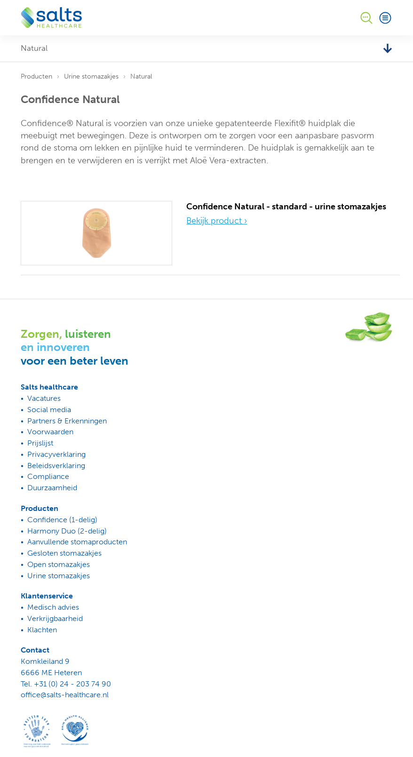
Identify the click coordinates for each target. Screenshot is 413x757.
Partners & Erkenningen (67, 420)
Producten (36, 76)
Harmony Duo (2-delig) (67, 530)
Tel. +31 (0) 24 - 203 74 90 (66, 683)
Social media (49, 409)
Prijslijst (40, 442)
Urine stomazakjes (91, 76)
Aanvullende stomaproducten (77, 541)
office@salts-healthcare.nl (65, 694)
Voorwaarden (50, 431)
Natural (141, 76)
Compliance (48, 476)
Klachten (42, 629)
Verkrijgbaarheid (55, 618)
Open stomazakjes (58, 564)
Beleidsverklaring (56, 465)
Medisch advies (53, 607)
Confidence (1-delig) (62, 519)
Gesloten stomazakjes (64, 553)
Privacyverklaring (56, 454)
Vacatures (44, 398)
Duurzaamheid (52, 487)
